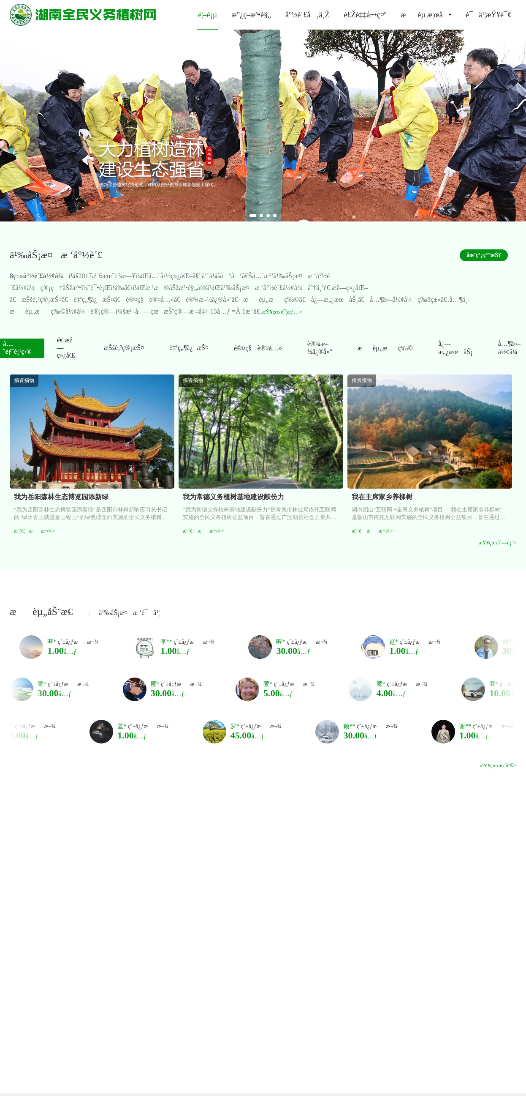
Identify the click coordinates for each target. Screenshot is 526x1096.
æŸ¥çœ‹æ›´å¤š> (498, 765)
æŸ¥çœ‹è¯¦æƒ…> (282, 312)
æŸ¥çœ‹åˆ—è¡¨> (497, 542)
